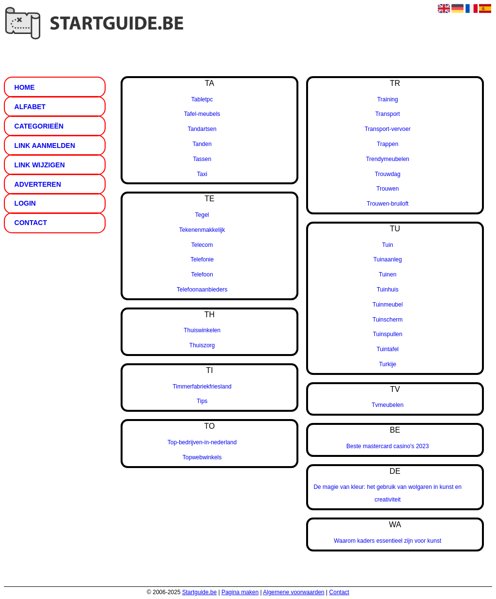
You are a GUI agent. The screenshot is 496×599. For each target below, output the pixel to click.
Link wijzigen (40, 165)
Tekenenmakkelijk (202, 230)
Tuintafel (387, 349)
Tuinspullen (388, 334)
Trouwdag (388, 174)
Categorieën (39, 126)
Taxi (202, 174)
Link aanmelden (45, 145)
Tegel (202, 214)
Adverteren (38, 184)
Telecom (202, 245)
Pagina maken (240, 592)
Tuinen (387, 274)
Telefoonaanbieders (202, 289)
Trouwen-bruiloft (387, 203)
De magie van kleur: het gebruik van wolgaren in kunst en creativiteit (387, 493)
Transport (387, 114)
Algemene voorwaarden (294, 592)
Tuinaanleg (387, 259)
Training (387, 99)
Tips (202, 401)
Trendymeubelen (387, 159)
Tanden (202, 144)
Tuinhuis (388, 289)
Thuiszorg (202, 345)
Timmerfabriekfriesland (202, 386)
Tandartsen (202, 129)
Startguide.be (199, 592)
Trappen (387, 144)
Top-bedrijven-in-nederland (202, 442)
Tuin (387, 245)
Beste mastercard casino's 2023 (387, 446)
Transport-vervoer (388, 129)
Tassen (202, 159)
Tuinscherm (387, 319)
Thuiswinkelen (202, 330)
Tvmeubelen (387, 405)
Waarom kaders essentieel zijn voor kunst (387, 540)
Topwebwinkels (202, 457)
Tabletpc (202, 99)
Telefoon (202, 274)
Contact (339, 592)
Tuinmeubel (387, 304)
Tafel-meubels (202, 114)
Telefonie (202, 259)
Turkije (387, 364)
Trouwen (387, 188)
